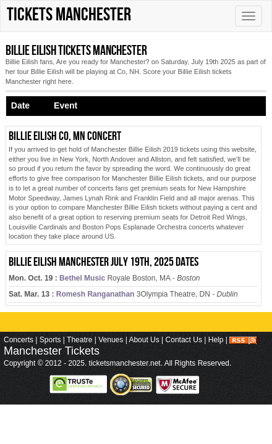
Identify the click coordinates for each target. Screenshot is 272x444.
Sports (50, 339)
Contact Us (184, 339)
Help (216, 339)
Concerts (18, 339)
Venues (110, 339)
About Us (144, 339)
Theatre (79, 339)
